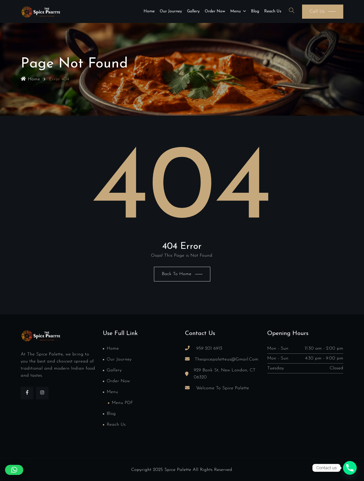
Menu (235, 11)
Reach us (272, 11)
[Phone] (350, 468)
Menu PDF (122, 402)
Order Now (215, 11)
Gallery (193, 11)
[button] (14, 470)
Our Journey (171, 11)
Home (149, 11)
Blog (255, 11)
